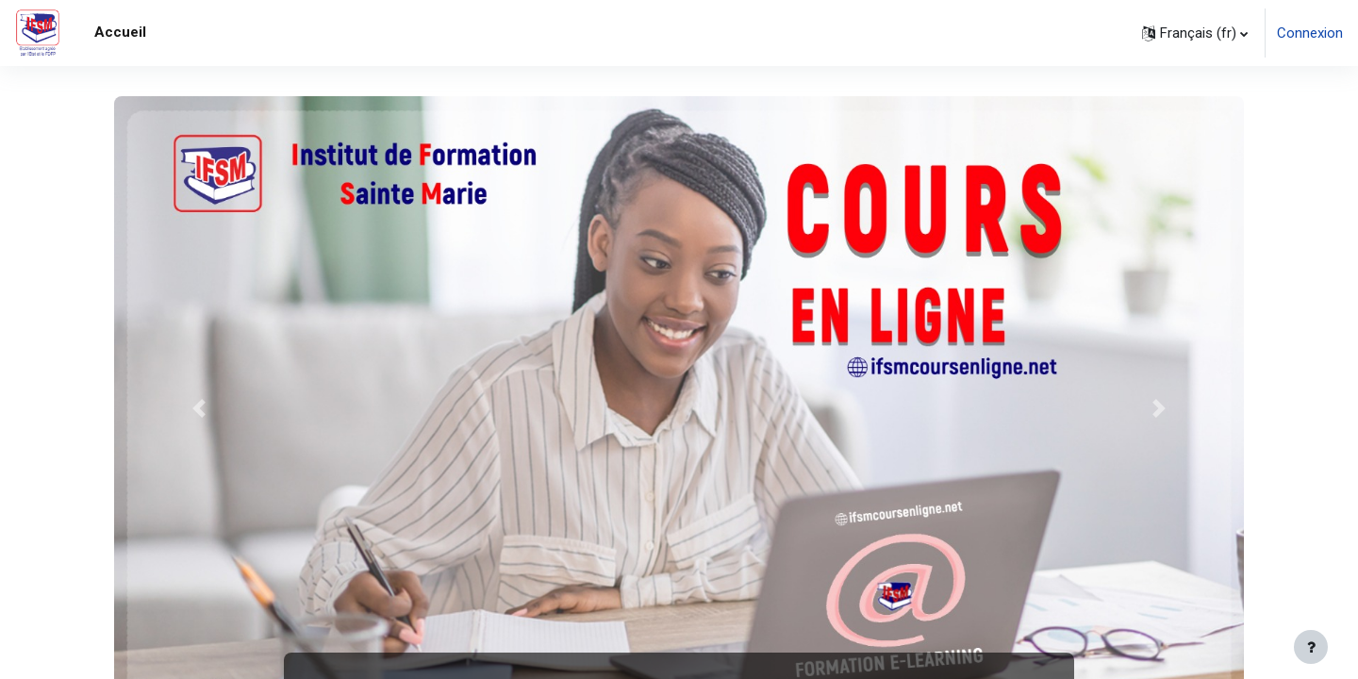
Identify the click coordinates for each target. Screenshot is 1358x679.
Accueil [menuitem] (120, 32)
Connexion (1310, 33)
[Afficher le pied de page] (1311, 647)
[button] (1195, 33)
